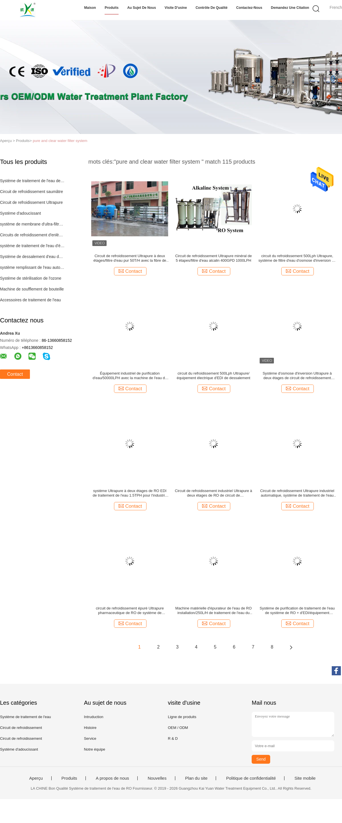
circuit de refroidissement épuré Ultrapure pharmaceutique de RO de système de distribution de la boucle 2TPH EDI (130, 610)
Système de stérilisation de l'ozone (30, 278)
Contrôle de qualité (211, 8)
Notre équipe (94, 749)
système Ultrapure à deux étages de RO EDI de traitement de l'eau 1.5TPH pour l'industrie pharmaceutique (130, 493)
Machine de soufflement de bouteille (32, 289)
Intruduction (93, 717)
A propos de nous (112, 778)
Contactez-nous (249, 8)
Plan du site (196, 778)
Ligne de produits (182, 717)
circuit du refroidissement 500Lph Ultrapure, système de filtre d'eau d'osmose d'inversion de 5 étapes (297, 258)
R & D (173, 738)
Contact (15, 374)
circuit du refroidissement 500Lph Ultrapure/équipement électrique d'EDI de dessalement (213, 375)
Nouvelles (157, 778)
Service (90, 738)
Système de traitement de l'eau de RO (32, 180)
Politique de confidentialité (251, 778)
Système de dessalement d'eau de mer (32, 256)
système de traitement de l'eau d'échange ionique (32, 245)
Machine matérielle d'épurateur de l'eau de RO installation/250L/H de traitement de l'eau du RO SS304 (213, 610)
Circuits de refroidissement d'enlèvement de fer (32, 235)
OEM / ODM (178, 728)
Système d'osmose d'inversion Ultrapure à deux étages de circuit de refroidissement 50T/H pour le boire (297, 375)
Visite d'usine (176, 8)
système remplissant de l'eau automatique (32, 267)
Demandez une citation (290, 8)
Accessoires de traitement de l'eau (30, 300)
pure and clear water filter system (60, 141)
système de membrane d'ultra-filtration (32, 224)
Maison (90, 8)
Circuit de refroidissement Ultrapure (31, 202)
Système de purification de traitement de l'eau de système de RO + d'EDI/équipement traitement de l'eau (297, 610)
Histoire (90, 728)
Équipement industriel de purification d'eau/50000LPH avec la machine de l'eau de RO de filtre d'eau (130, 375)
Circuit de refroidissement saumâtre (31, 191)
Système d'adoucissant (20, 213)
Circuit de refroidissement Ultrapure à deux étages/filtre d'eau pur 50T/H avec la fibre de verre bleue (129, 258)
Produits (112, 8)
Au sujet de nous (141, 8)
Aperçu (36, 778)
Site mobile (304, 778)
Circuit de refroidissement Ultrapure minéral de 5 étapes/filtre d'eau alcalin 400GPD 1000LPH (213, 258)
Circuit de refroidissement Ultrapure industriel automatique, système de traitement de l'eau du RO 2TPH (297, 493)
